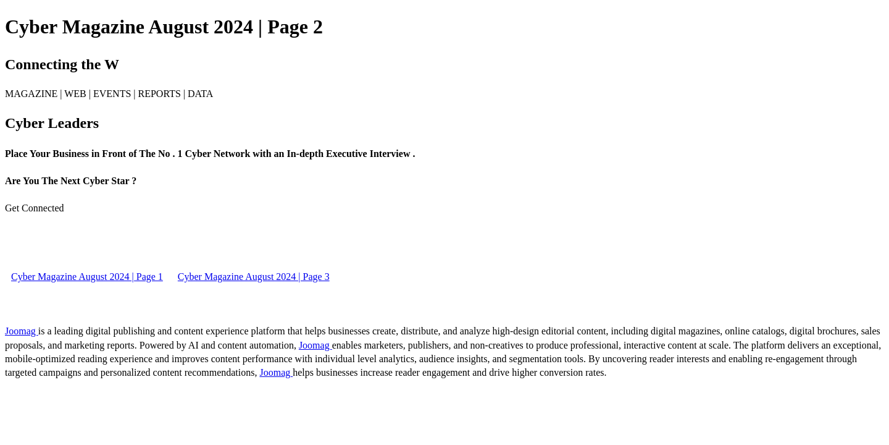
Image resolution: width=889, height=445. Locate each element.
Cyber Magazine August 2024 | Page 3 (254, 276)
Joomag (21, 331)
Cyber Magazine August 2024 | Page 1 (87, 276)
